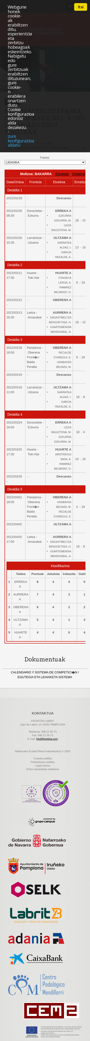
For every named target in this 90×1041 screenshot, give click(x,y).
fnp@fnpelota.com (47, 738)
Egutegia (62, 174)
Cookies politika (42, 758)
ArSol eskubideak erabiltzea (42, 769)
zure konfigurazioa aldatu (21, 140)
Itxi (80, 7)
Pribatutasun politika (42, 762)
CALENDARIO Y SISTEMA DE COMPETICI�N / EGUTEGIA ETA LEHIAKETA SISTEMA (45, 675)
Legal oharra (42, 765)
